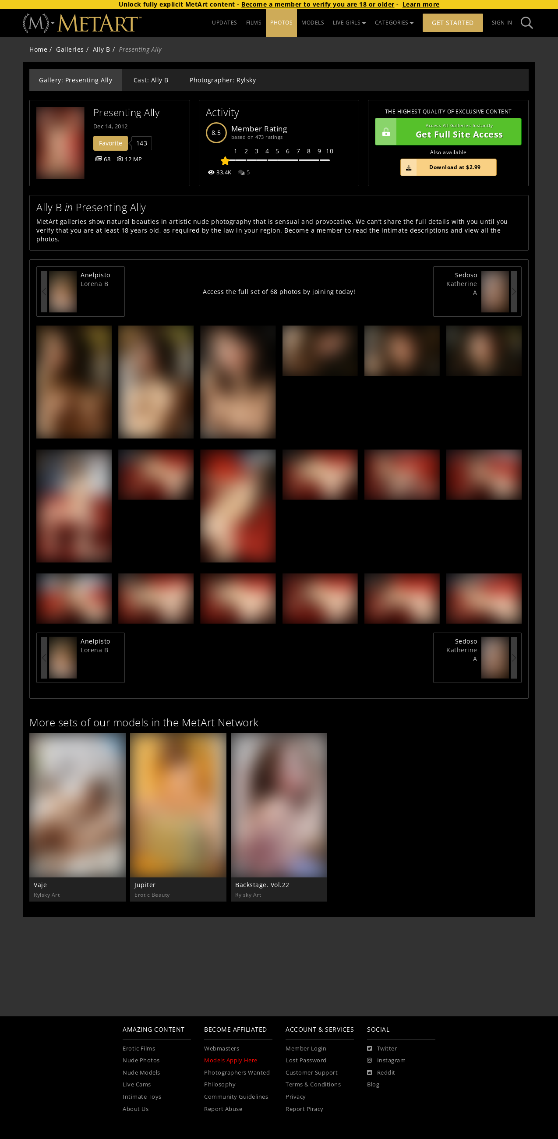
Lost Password (306, 1060)
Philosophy (220, 1084)
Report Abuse (223, 1109)
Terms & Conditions (313, 1084)
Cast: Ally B (151, 80)
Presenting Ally (126, 112)
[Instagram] (386, 1061)
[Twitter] (382, 1049)
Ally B (101, 49)
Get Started (453, 22)
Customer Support (312, 1072)
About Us (135, 1109)
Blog (373, 1084)
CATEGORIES (394, 22)
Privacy (296, 1096)
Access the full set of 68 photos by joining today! (279, 291)
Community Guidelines (236, 1096)
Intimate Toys (142, 1096)
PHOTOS (281, 22)
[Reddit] (381, 1073)
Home (38, 49)
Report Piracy (305, 1109)
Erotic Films (139, 1048)
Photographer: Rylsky (223, 80)
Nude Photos (141, 1060)
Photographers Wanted (237, 1072)
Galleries (70, 49)
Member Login (306, 1048)
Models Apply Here (231, 1060)
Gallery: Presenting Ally (75, 80)
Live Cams (137, 1084)
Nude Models (141, 1072)
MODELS (312, 22)
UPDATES (224, 22)
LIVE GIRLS (349, 22)
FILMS (254, 22)
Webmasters (221, 1048)
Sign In (502, 22)
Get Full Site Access (446, 131)
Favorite (110, 143)
